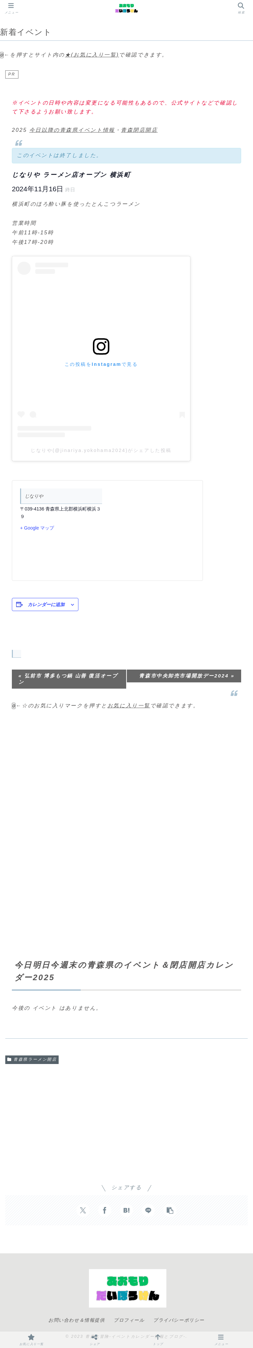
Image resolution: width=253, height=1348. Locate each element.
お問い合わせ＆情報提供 (76, 1320)
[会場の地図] (151, 530)
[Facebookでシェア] (104, 1210)
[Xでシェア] (83, 1210)
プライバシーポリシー (179, 1320)
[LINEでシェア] (148, 1210)
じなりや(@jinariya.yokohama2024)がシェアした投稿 (101, 450)
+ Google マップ (37, 528)
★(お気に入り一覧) (92, 55)
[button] (170, 1210)
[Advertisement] (126, 766)
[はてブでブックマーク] (126, 1210)
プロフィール (129, 1320)
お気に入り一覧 (128, 705)
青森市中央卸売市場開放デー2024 (187, 675)
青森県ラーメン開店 (32, 1059)
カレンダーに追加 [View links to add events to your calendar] (46, 604)
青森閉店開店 (139, 130)
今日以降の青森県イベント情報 (72, 130)
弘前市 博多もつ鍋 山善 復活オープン (68, 679)
